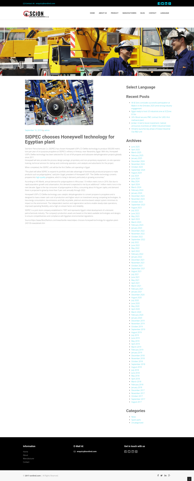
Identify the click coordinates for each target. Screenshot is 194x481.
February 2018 (137, 384)
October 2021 (137, 265)
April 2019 (135, 344)
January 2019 (136, 352)
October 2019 (137, 326)
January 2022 (136, 257)
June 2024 (135, 178)
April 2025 (135, 149)
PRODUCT (114, 13)
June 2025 (135, 146)
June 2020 (135, 303)
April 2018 (135, 378)
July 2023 (135, 210)
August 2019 (136, 332)
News (133, 417)
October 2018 (137, 361)
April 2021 (135, 283)
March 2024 (136, 187)
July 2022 (135, 242)
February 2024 (137, 190)
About (25, 455)
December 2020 (138, 294)
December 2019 (138, 320)
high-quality (41, 177)
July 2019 (135, 335)
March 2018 (136, 381)
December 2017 (138, 390)
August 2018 (136, 367)
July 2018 (135, 370)
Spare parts (136, 420)
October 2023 (137, 202)
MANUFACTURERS (129, 13)
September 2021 (138, 268)
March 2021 (136, 286)
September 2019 (138, 329)
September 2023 (138, 204)
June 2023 (135, 213)
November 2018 (138, 358)
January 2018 (136, 387)
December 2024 (138, 161)
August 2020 (136, 297)
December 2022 (138, 231)
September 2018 (138, 364)
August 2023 (136, 207)
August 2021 (136, 271)
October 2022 (137, 236)
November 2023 (138, 199)
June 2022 (135, 245)
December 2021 (138, 260)
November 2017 (138, 393)
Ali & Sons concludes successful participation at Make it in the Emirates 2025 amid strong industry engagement (151, 105)
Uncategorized (137, 422)
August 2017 (136, 402)
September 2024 (138, 170)
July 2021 (135, 274)
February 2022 (137, 254)
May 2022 (135, 248)
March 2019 (136, 347)
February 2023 (137, 225)
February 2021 (137, 289)
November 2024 (138, 164)
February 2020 (137, 315)
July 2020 (135, 300)
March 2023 (136, 222)
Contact (26, 462)
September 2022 (138, 239)
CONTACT (152, 13)
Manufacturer (28, 458)
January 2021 (136, 291)
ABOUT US (103, 13)
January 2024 (136, 193)
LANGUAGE (164, 13)
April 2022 (135, 251)
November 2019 (138, 323)
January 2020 (136, 318)
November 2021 (138, 262)
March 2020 (136, 312)
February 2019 (137, 349)
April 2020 (135, 309)
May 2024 (135, 181)
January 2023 (136, 228)
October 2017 (137, 396)
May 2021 (135, 280)
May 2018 (135, 376)
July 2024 (135, 175)
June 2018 (135, 373)
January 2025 (136, 158)
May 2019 (135, 341)
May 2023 (135, 216)
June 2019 (135, 338)
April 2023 (135, 219)
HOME (92, 13)
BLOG (142, 13)
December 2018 (138, 355)
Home (25, 451)
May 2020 (135, 306)
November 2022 (138, 233)
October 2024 (137, 167)
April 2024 (135, 184)
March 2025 (136, 152)
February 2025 (137, 155)
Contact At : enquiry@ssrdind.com (39, 3)
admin (47, 130)
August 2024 (136, 173)
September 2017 (138, 399)
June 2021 (135, 277)
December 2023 (138, 196)
